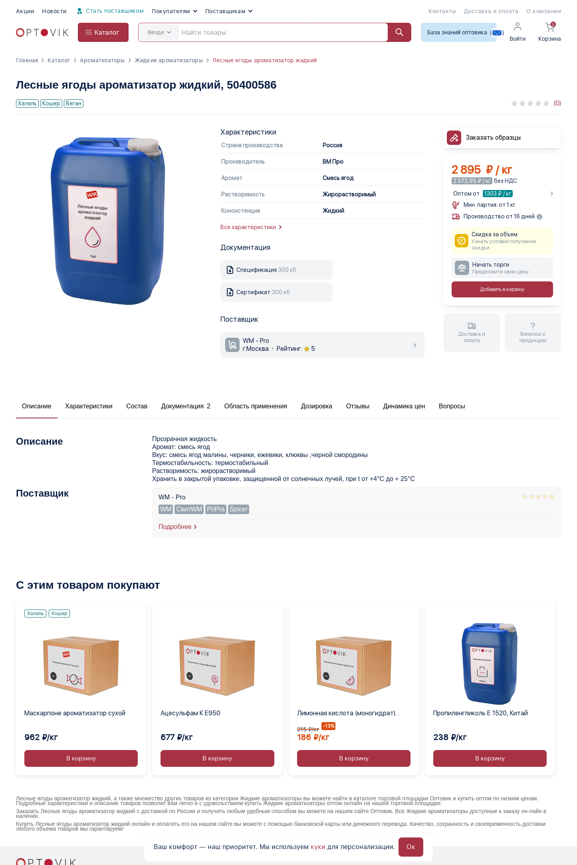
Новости (54, 11)
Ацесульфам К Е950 (190, 713)
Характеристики (89, 406)
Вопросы (452, 406)
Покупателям (174, 11)
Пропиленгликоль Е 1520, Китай (480, 713)
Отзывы (358, 406)
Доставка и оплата (491, 11)
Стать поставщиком (109, 11)
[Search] (274, 32)
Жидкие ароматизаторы (169, 60)
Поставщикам (228, 11)
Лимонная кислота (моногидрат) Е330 (346, 713)
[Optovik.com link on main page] (42, 33)
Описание (37, 406)
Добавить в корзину (502, 289)
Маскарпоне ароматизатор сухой (74, 713)
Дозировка (317, 406)
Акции (25, 11)
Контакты (442, 11)
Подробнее (175, 526)
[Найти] (395, 32)
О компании (543, 11)
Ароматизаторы (102, 60)
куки (318, 847)
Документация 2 (185, 406)
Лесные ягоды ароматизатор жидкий (264, 60)
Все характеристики (251, 227)
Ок (410, 847)
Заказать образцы (493, 137)
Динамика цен (404, 406)
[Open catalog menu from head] (103, 32)
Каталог (59, 60)
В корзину (81, 758)
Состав (136, 406)
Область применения (255, 406)
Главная (27, 60)
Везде (159, 32)
